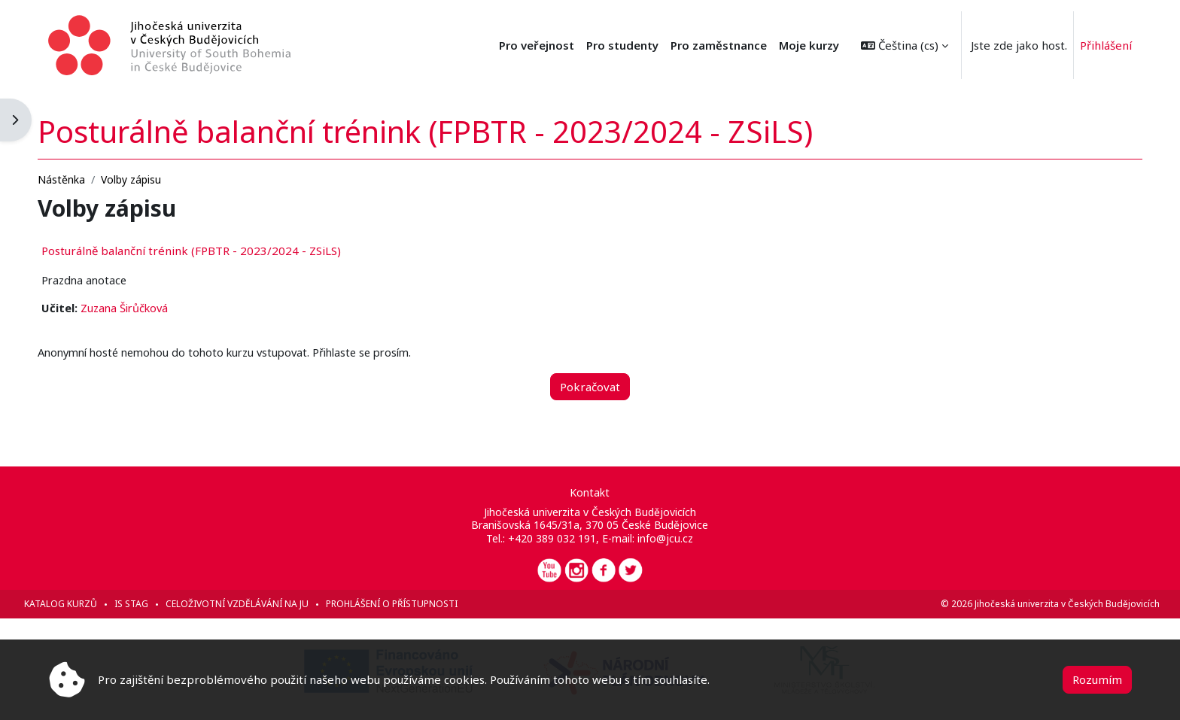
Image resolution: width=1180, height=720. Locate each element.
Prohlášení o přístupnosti (419, 603)
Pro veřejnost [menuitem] (536, 45)
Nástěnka (89, 178)
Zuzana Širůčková (154, 306)
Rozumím (1097, 679)
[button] (904, 45)
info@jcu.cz (666, 538)
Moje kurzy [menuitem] (809, 45)
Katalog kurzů (88, 603)
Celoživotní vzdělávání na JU (264, 603)
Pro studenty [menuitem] (622, 45)
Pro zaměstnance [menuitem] (719, 45)
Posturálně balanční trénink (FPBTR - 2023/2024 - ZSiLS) (219, 249)
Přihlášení (1106, 45)
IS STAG (159, 603)
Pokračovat (590, 385)
